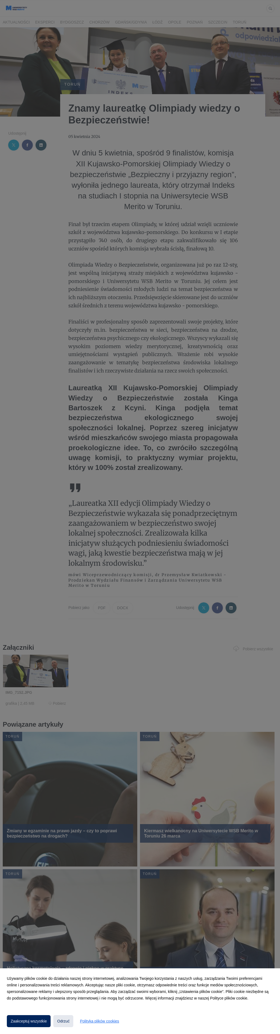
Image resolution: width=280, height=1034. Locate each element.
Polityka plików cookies (99, 1021)
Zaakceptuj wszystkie (29, 1021)
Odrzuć (63, 1021)
